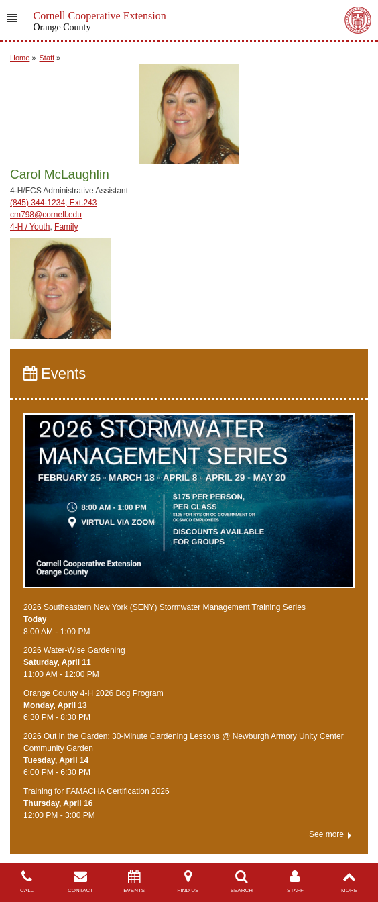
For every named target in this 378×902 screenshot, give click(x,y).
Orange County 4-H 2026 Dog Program (93, 693)
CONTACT (80, 881)
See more (326, 834)
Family (66, 227)
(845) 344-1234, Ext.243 (53, 202)
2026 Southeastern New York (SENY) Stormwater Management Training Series (164, 607)
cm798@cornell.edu (46, 214)
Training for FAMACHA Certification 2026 (96, 791)
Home (19, 58)
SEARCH (241, 881)
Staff (47, 58)
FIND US (187, 881)
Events (54, 373)
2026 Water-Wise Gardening (74, 650)
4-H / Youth (30, 227)
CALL (26, 881)
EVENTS (134, 881)
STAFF (294, 881)
